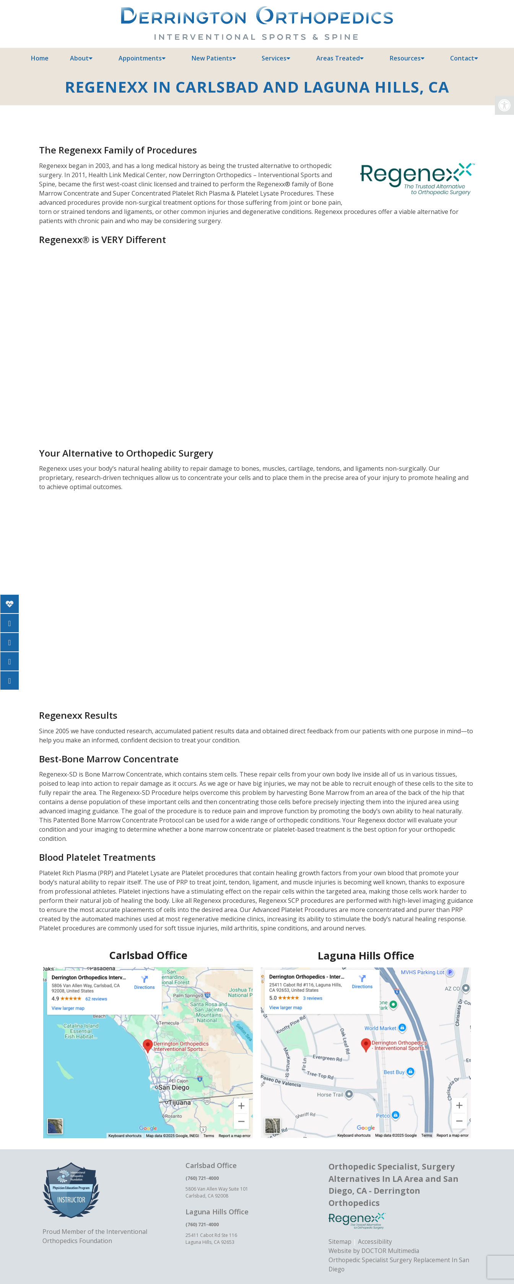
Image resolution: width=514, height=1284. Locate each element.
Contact (462, 58)
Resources (405, 58)
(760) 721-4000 (202, 1178)
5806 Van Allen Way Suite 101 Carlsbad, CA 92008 (216, 1192)
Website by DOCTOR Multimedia (375, 1250)
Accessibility (375, 1241)
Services (274, 58)
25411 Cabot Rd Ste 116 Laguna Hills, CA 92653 (211, 1238)
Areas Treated (338, 58)
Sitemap (340, 1241)
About (79, 58)
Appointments (140, 58)
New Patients (212, 58)
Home (40, 58)
